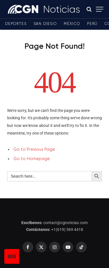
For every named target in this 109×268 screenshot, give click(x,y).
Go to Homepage (31, 159)
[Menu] (99, 9)
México (72, 24)
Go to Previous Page (34, 150)
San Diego (45, 24)
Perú (92, 24)
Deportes (16, 24)
